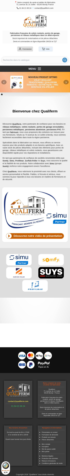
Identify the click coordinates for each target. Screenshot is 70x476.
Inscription (45, 447)
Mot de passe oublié (48, 449)
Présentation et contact (50, 432)
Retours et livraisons (49, 461)
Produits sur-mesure (49, 437)
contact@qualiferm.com (43, 8)
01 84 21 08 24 (25, 8)
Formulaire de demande (50, 435)
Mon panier (45, 451)
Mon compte (46, 444)
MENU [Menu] (35, 69)
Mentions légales (47, 456)
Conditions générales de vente (52, 463)
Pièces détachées (48, 440)
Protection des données (50, 458)
